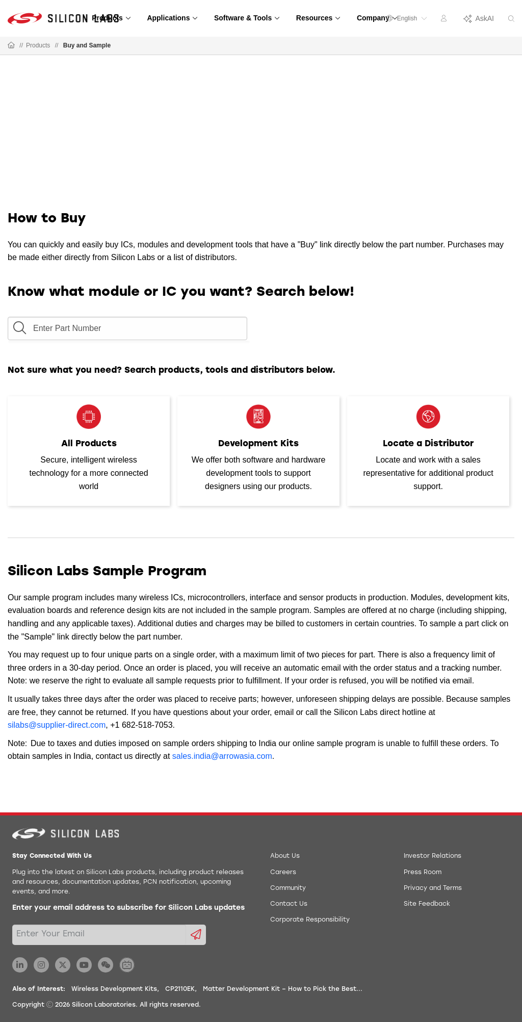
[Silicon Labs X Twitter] (62, 965)
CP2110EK (180, 989)
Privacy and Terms (433, 888)
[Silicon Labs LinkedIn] (20, 965)
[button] (19, 325)
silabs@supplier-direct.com (57, 725)
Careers (283, 873)
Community (288, 888)
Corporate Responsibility (310, 920)
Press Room (422, 873)
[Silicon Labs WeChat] (105, 965)
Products (38, 45)
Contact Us (288, 904)
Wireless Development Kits (114, 989)
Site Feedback (427, 904)
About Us (285, 856)
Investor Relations (432, 856)
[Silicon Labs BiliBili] (127, 965)
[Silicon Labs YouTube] (84, 965)
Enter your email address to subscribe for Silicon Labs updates (128, 908)
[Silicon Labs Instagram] (41, 965)
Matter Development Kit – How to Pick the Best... (282, 989)
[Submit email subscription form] (196, 935)
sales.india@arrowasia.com (222, 756)
